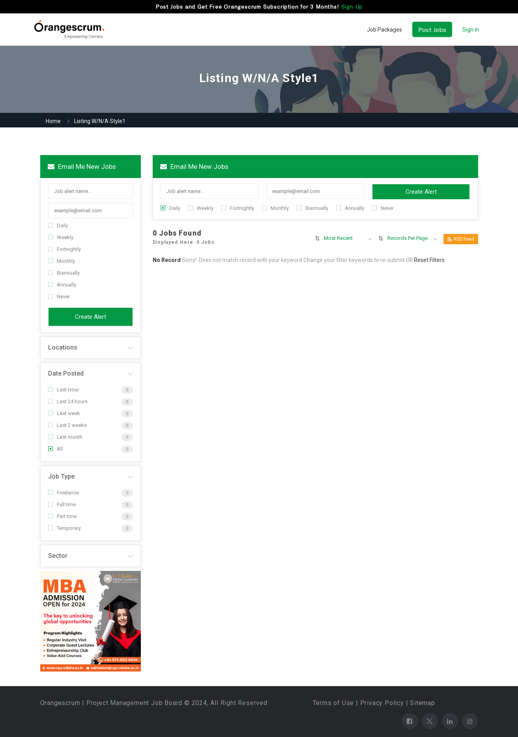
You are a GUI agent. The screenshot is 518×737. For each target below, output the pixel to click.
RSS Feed (460, 239)
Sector (57, 555)
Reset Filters (429, 260)
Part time (62, 516)
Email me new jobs (82, 166)
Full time (62, 504)
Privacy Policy (382, 703)
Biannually (64, 272)
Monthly (61, 261)
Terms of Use (333, 703)
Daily (58, 225)
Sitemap (422, 703)
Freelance (63, 492)
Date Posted (66, 373)
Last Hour (63, 389)
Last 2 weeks (67, 425)
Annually (62, 284)
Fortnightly (64, 249)
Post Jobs (432, 29)
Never (59, 296)
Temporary (64, 528)
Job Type (61, 476)
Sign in (470, 29)
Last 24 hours (68, 401)
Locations (62, 347)
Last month (65, 437)
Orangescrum (60, 703)
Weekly (60, 237)
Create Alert (90, 316)
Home (53, 121)
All (55, 448)
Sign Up (352, 6)
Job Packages (384, 29)
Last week (64, 413)
